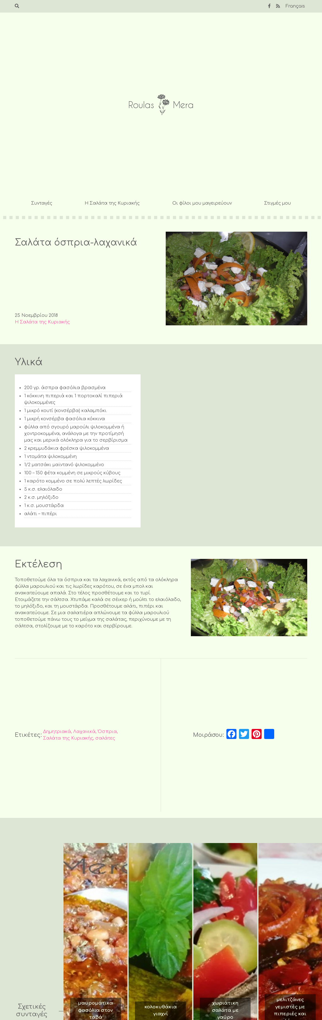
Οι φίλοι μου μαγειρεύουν (202, 203)
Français (295, 6)
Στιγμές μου (277, 203)
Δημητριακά (57, 731)
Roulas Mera (161, 105)
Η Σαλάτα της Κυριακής (112, 203)
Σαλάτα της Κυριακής (68, 738)
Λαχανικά (84, 731)
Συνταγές (41, 203)
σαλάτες (105, 738)
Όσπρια (107, 731)
